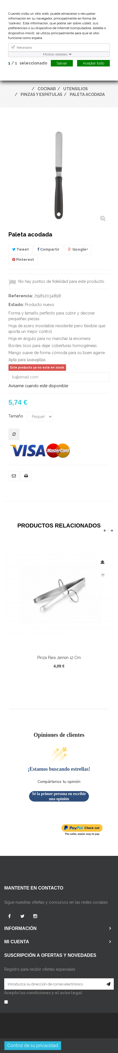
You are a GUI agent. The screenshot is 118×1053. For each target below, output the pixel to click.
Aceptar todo (93, 63)
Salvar (61, 63)
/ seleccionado (27, 63)
